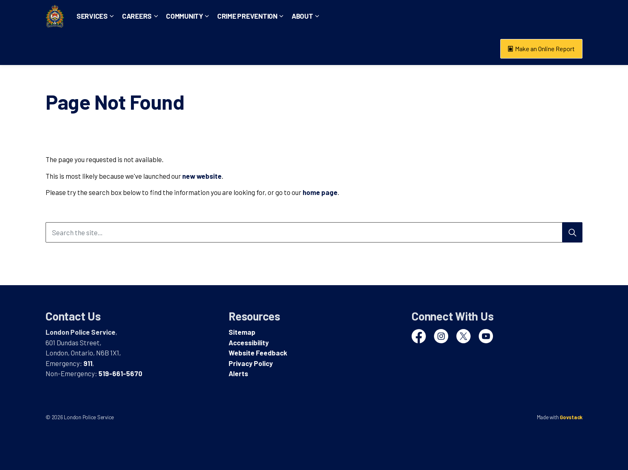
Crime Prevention (274, 48)
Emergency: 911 (441, 16)
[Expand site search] (574, 16)
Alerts (238, 373)
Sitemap (242, 332)
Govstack (571, 417)
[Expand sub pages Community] (234, 48)
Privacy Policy (251, 363)
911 (87, 363)
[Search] (572, 232)
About (329, 48)
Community (211, 48)
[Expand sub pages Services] (139, 48)
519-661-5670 (120, 373)
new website (202, 176)
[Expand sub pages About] (344, 48)
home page (320, 192)
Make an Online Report (541, 48)
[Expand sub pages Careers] (183, 48)
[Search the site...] (314, 232)
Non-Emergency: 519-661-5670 (515, 16)
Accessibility (249, 342)
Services (119, 48)
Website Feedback (258, 353)
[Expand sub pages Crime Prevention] (308, 48)
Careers (164, 48)
